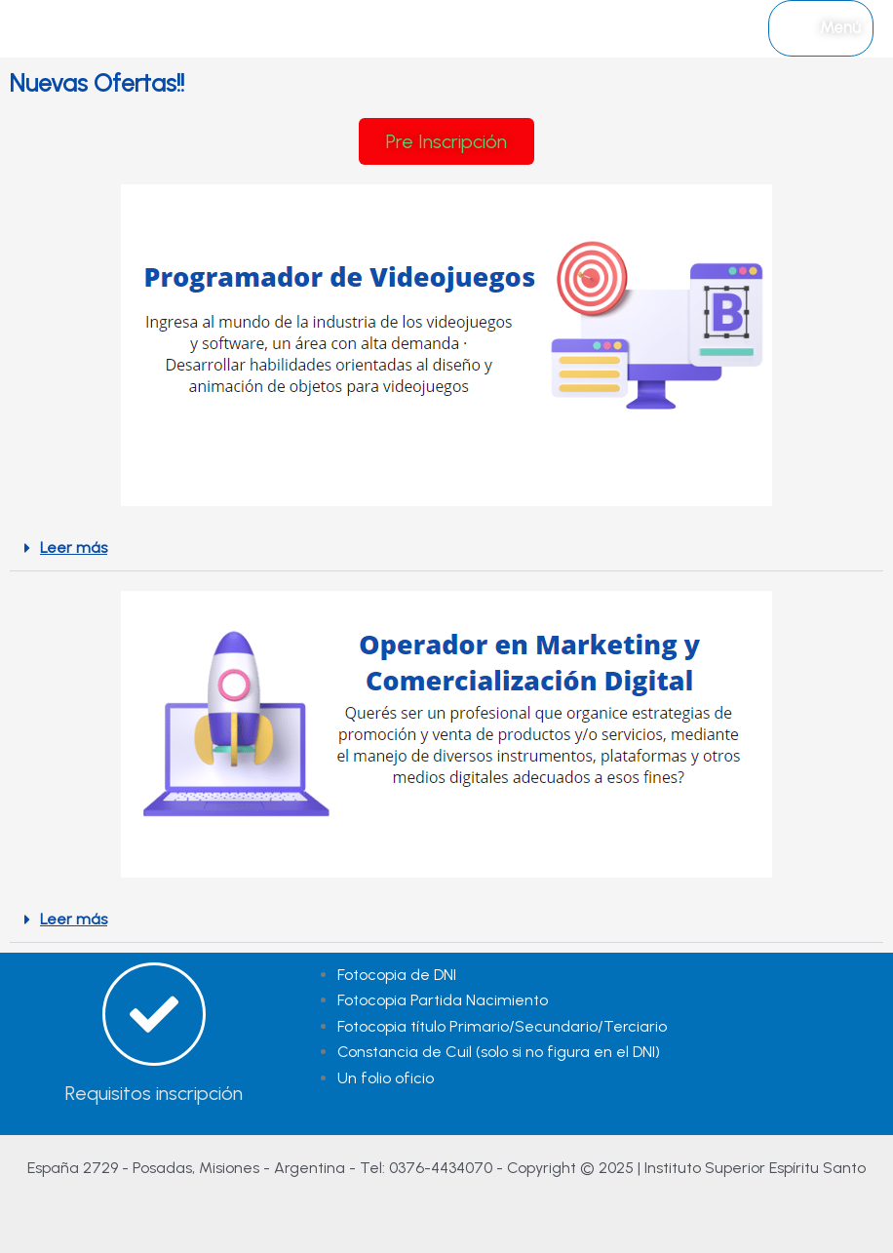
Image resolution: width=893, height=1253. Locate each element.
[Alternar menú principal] (821, 28)
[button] (446, 548)
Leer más (73, 547)
